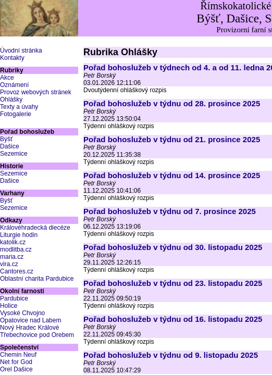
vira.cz (9, 264)
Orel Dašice (16, 369)
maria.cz (11, 256)
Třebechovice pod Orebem (37, 335)
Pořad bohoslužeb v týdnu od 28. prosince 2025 (171, 103)
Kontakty (12, 57)
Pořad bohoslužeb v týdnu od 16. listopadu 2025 (172, 319)
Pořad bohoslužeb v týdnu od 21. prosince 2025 (171, 139)
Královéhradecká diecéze (35, 227)
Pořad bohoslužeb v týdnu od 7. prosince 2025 (169, 211)
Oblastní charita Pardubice (36, 278)
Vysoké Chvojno (22, 313)
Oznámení (14, 85)
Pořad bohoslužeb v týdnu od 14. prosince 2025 (171, 175)
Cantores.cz (16, 271)
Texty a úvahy (19, 106)
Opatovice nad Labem (30, 320)
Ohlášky (11, 99)
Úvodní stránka (21, 50)
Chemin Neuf (18, 354)
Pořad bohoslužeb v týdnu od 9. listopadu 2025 (170, 355)
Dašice (9, 146)
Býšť (6, 139)
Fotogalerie (15, 114)
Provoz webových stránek (35, 92)
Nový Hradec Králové (29, 327)
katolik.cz (13, 242)
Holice (8, 305)
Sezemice (14, 153)
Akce (7, 77)
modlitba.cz (16, 249)
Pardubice (14, 298)
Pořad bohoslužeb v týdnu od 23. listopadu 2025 (172, 283)
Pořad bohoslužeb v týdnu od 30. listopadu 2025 (172, 247)
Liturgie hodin (19, 235)
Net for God (16, 362)
